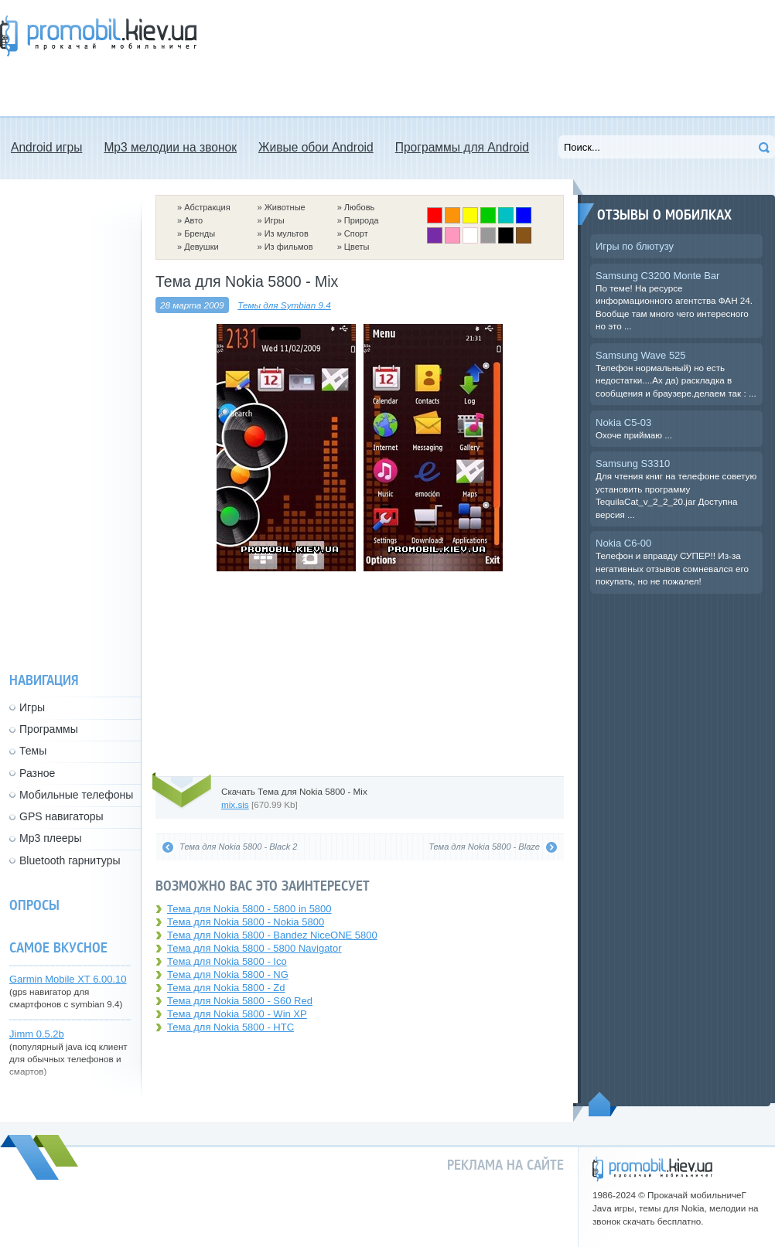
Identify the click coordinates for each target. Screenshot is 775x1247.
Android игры (46, 147)
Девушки (201, 246)
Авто (193, 220)
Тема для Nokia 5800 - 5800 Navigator (254, 948)
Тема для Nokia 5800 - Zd (226, 987)
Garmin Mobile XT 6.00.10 (68, 979)
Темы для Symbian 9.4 (284, 305)
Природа (361, 220)
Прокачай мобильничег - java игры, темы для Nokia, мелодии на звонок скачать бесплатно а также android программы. (98, 35)
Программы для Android (462, 147)
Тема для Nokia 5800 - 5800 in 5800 (249, 909)
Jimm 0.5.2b (36, 1034)
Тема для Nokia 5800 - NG (227, 974)
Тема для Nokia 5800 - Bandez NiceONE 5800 (272, 935)
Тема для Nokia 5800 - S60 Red (239, 1001)
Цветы (357, 246)
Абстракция (207, 207)
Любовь (359, 207)
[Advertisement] (281, 58)
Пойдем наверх (603, 1104)
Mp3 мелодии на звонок (170, 147)
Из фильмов (289, 246)
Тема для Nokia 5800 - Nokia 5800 (245, 922)
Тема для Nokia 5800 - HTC (230, 1027)
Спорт (356, 233)
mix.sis (235, 804)
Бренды (199, 233)
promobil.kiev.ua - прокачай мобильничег (652, 1169)
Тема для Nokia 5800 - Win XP (237, 1014)
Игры (275, 220)
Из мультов (287, 233)
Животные (285, 207)
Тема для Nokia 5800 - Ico (227, 961)
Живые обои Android (316, 147)
